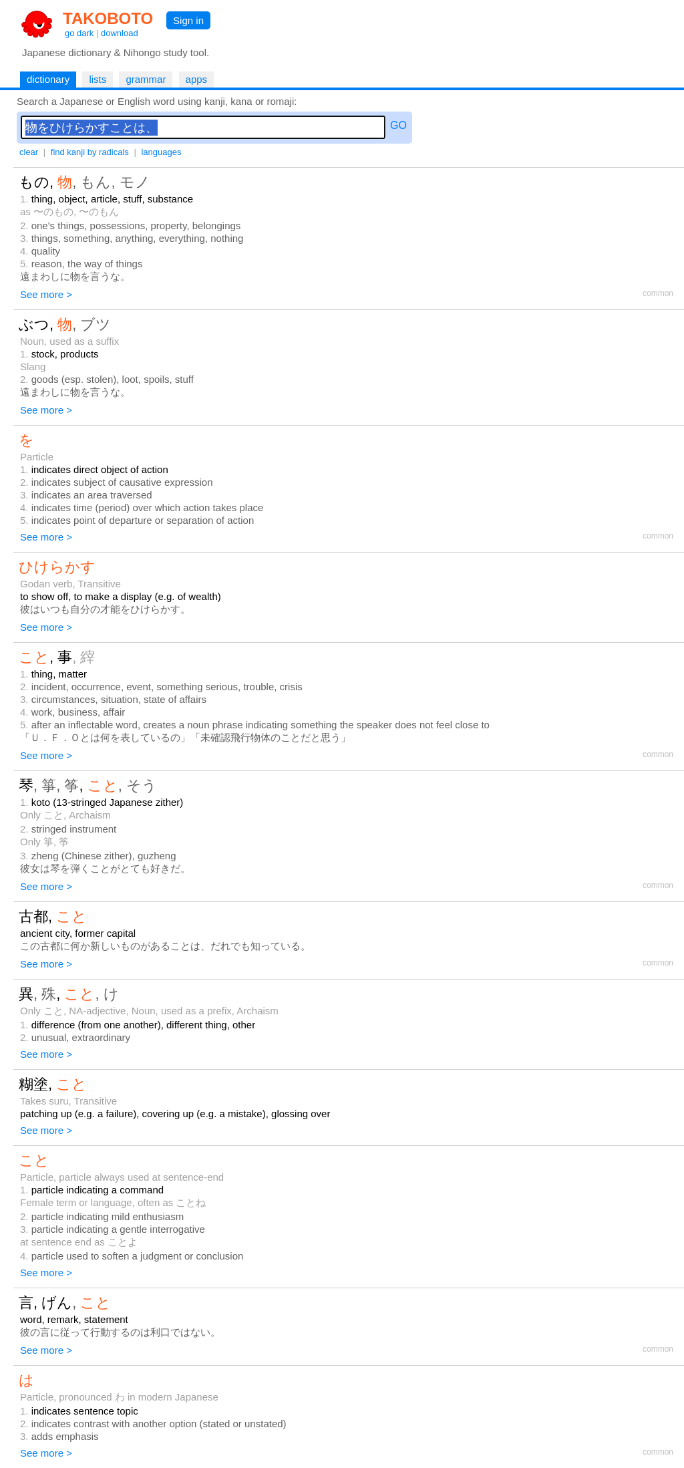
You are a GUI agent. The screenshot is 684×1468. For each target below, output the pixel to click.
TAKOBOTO (108, 18)
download (119, 33)
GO (398, 125)
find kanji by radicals (90, 152)
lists (97, 79)
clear (28, 152)
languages (161, 152)
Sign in (188, 20)
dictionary (48, 79)
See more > (46, 294)
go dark (79, 33)
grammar (146, 79)
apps (197, 79)
